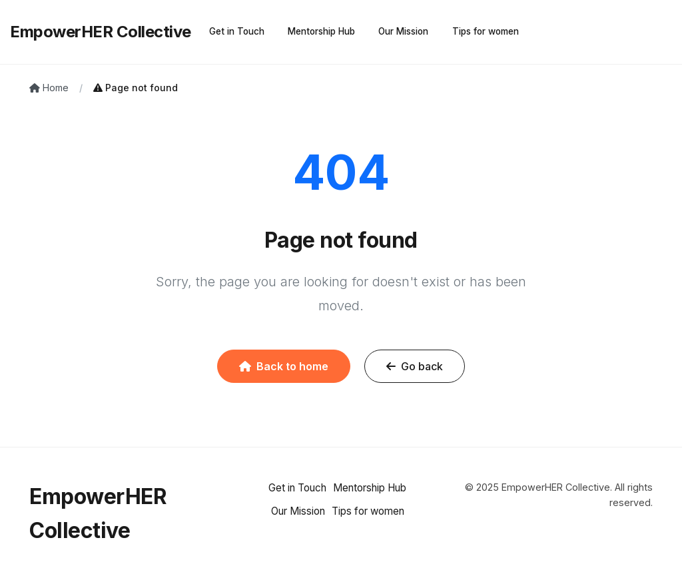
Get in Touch (236, 31)
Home (49, 87)
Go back (414, 366)
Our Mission (403, 31)
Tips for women (485, 31)
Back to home (283, 366)
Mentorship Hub (321, 31)
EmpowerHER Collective (100, 31)
